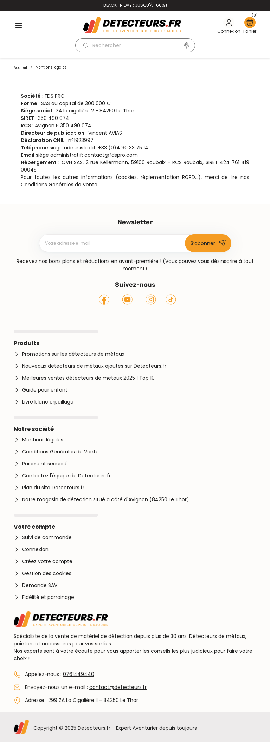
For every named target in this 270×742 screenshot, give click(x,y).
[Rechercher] (135, 45)
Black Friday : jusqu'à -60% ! (135, 5)
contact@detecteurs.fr (118, 687)
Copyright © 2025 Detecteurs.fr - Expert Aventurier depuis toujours (115, 727)
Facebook (104, 299)
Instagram (150, 299)
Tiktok (170, 299)
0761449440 (78, 674)
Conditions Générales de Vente (59, 184)
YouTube (127, 299)
